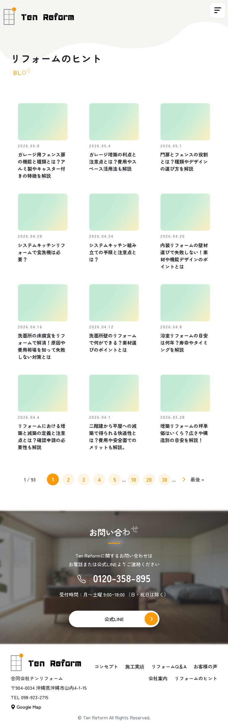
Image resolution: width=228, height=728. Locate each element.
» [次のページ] (183, 480)
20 (149, 479)
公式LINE (114, 619)
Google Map (26, 706)
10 (133, 479)
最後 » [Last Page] (197, 479)
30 (164, 479)
